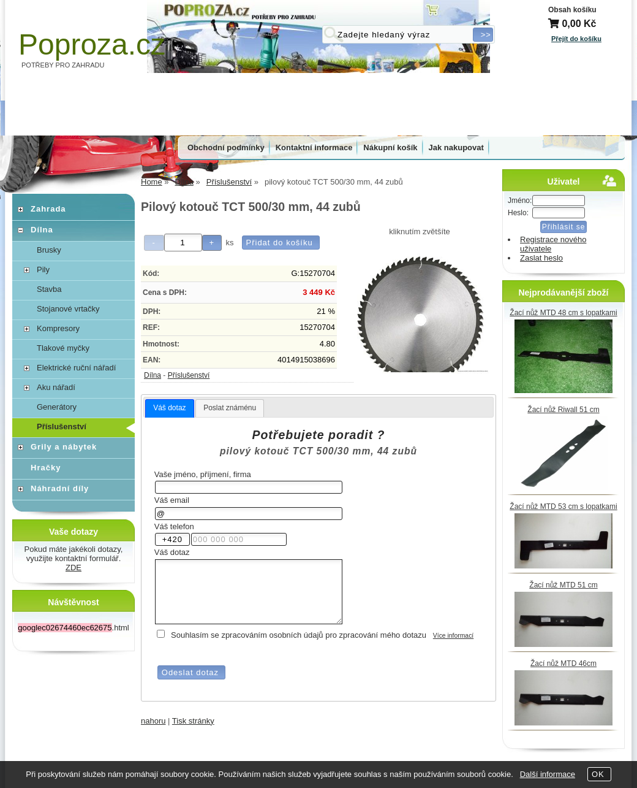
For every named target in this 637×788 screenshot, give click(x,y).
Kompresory (58, 328)
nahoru (153, 720)
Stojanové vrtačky (68, 308)
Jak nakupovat (456, 147)
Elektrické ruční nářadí (76, 367)
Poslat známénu (229, 408)
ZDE (73, 567)
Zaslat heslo (541, 257)
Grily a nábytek (64, 446)
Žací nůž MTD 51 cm (563, 585)
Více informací (453, 635)
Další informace (547, 774)
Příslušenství (189, 375)
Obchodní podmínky (226, 147)
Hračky (46, 467)
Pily (43, 269)
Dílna (152, 375)
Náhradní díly (60, 488)
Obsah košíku (572, 10)
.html (73, 627)
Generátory (57, 406)
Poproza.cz (91, 44)
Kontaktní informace (314, 147)
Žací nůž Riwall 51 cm (563, 409)
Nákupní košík (390, 147)
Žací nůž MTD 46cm (563, 663)
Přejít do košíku (576, 38)
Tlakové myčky (63, 348)
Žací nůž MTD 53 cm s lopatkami (563, 506)
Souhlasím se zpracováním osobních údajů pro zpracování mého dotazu (298, 635)
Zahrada (48, 208)
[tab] (169, 408)
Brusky (49, 249)
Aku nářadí (56, 387)
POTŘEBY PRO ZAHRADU (63, 65)
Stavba (49, 289)
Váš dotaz (169, 408)
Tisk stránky (193, 720)
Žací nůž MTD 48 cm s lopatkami (563, 312)
